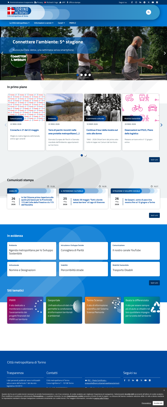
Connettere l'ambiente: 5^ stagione (48, 41)
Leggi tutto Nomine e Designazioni (31, 269)
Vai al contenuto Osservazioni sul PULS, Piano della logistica (141, 122)
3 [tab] (86, 75)
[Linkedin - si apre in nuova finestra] (140, 2)
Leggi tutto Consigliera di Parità (83, 251)
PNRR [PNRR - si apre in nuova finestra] (71, 22)
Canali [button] (60, 22)
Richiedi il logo (52, 2)
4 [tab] (90, 75)
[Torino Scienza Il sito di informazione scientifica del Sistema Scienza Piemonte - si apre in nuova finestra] (103, 310)
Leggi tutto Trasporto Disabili (135, 269)
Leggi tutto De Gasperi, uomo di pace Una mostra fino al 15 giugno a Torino (135, 198)
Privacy (40, 2)
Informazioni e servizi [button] (42, 22)
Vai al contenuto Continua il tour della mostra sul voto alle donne (103, 122)
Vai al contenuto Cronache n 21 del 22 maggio (26, 122)
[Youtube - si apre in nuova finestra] (152, 2)
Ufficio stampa (74, 2)
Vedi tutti (155, 159)
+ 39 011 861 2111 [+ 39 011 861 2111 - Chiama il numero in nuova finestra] (65, 392)
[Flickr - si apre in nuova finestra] (157, 2)
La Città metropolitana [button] (19, 22)
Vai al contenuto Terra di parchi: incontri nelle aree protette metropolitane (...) (64, 122)
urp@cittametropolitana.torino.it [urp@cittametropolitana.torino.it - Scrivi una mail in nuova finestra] (99, 387)
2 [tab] (81, 75)
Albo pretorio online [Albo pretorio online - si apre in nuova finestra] (14, 394)
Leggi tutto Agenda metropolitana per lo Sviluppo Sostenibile (31, 251)
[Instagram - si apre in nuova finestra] (136, 2)
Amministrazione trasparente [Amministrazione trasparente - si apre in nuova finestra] (21, 2)
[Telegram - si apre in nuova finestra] (144, 2)
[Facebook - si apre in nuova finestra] (132, 2)
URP (63, 2)
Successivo (164, 53)
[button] (148, 12)
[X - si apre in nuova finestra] (148, 2)
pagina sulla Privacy (101, 405)
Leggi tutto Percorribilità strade (83, 269)
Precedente (2, 53)
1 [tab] (77, 75)
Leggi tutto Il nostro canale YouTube (135, 251)
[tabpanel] (83, 53)
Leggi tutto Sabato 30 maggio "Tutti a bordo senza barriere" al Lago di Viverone (83, 198)
